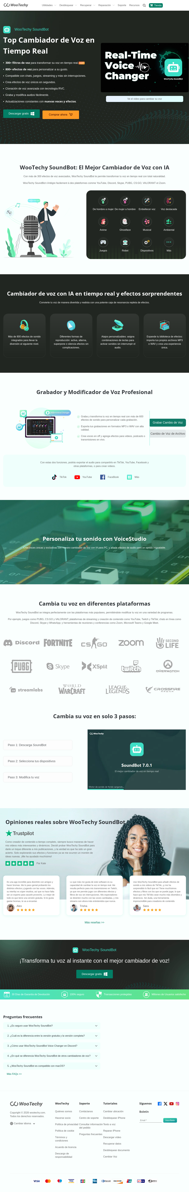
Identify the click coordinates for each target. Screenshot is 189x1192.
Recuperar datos (112, 1144)
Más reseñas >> (94, 922)
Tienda (155, 5)
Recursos (134, 5)
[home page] (16, 6)
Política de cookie (64, 1131)
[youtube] (171, 1104)
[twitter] (165, 1104)
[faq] (21, 642)
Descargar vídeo (112, 1137)
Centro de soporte (89, 1118)
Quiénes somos (63, 1111)
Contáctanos (86, 1111)
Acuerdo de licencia (65, 1147)
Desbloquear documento (116, 1150)
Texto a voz (109, 1124)
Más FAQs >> (14, 1074)
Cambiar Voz (110, 1156)
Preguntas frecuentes (90, 1134)
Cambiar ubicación (113, 1111)
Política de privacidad (66, 1124)
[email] (150, 1120)
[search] (144, 5)
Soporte (122, 5)
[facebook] (159, 1104)
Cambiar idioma (22, 1124)
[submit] (170, 1120)
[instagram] (177, 1104)
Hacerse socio (63, 1118)
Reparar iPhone (111, 1131)
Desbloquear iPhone (114, 1118)
